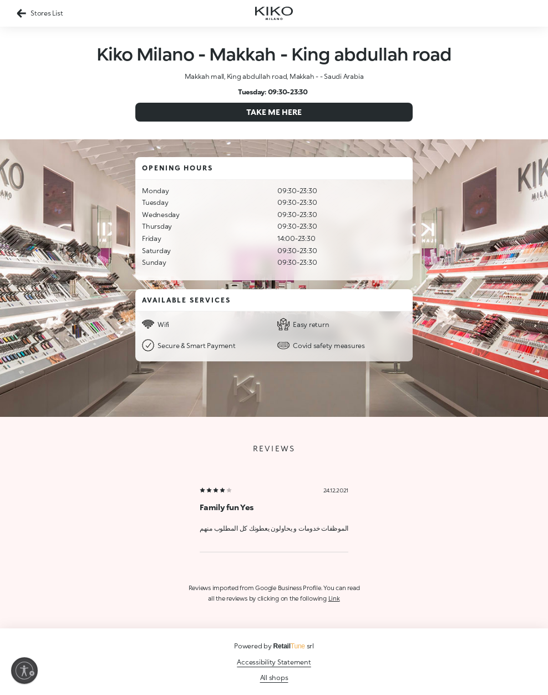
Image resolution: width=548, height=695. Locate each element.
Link (334, 598)
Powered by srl (274, 646)
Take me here (274, 112)
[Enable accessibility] (24, 670)
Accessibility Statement (274, 662)
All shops (274, 677)
